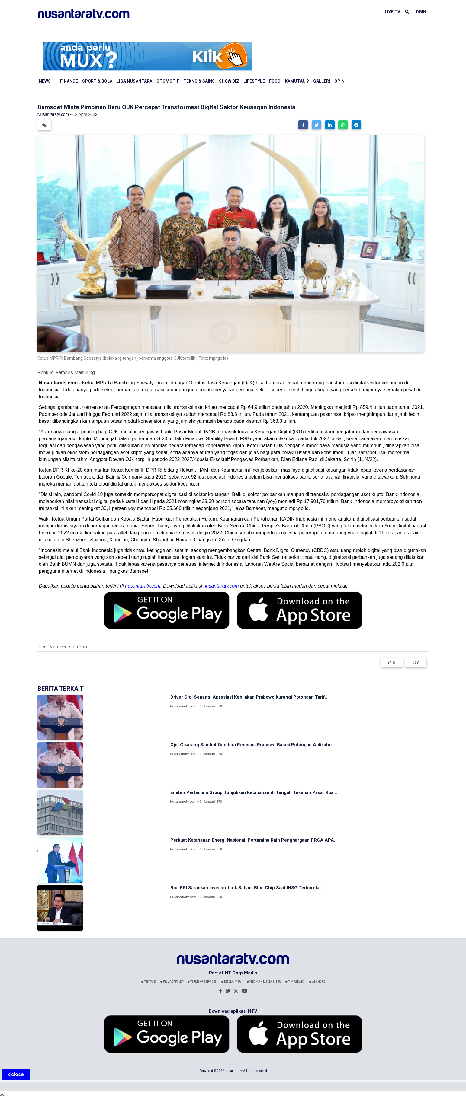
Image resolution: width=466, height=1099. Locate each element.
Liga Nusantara (134, 81)
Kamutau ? (297, 81)
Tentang (149, 981)
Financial (64, 646)
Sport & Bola (97, 81)
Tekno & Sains (199, 81)
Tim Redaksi (295, 981)
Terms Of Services (202, 981)
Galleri (321, 81)
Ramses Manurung (75, 372)
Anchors (317, 981)
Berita (47, 646)
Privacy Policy (172, 981)
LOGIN (419, 11)
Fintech (82, 646)
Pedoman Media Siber (264, 981)
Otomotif (167, 81)
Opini (340, 81)
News (45, 81)
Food (275, 81)
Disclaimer (231, 981)
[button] (303, 124)
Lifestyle (254, 81)
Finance (69, 81)
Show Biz (229, 81)
